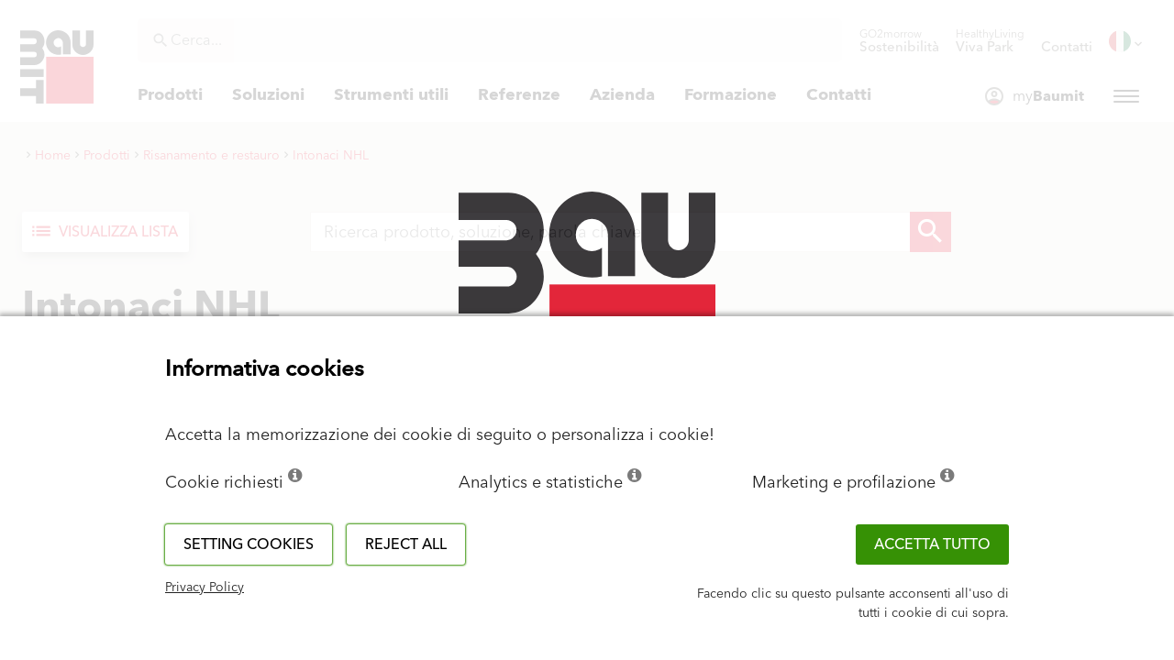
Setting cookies (248, 544)
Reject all (406, 544)
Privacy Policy (204, 588)
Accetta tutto (932, 544)
